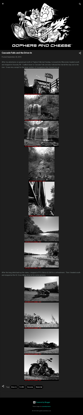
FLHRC (21, 387)
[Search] (80, 4)
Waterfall (39, 387)
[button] (80, 53)
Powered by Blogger (41, 402)
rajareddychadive (46, 406)
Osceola (30, 387)
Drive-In (14, 387)
